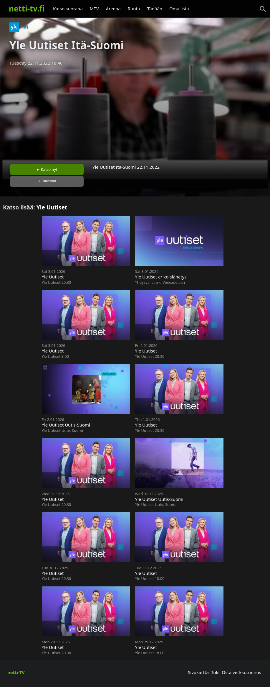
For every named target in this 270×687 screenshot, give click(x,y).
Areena (113, 9)
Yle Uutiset (52, 207)
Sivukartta (198, 672)
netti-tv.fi (26, 8)
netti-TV (16, 672)
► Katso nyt (46, 169)
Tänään (154, 9)
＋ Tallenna (46, 181)
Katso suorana (68, 9)
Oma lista (179, 9)
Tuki (215, 672)
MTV (94, 9)
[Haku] (263, 9)
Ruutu (134, 9)
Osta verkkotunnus (241, 672)
